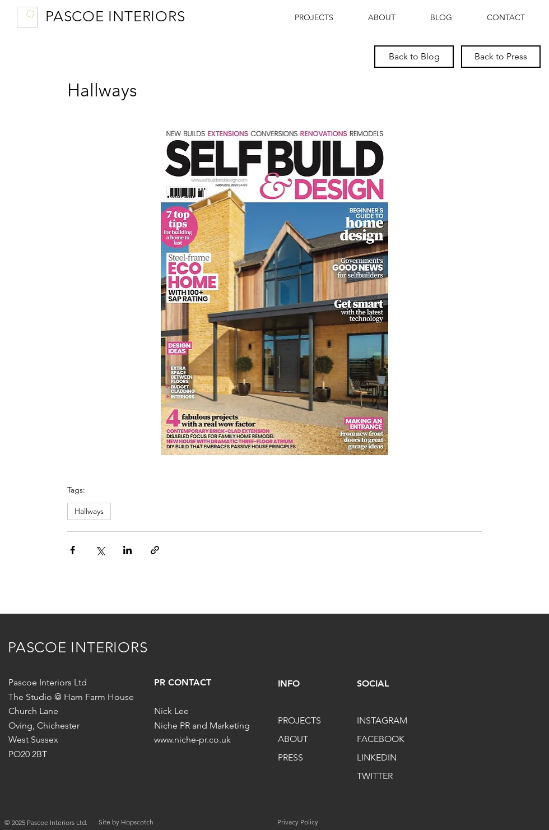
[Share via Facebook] (72, 550)
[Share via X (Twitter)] (100, 550)
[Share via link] (155, 550)
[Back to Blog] (414, 56)
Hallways (89, 511)
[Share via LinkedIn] (127, 550)
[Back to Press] (501, 56)
